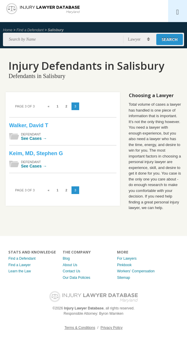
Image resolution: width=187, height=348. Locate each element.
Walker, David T (28, 125)
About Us (70, 265)
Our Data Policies (76, 278)
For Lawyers (126, 258)
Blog (66, 258)
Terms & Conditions (79, 328)
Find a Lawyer (19, 265)
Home (7, 30)
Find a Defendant (30, 30)
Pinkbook (124, 265)
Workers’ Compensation (136, 271)
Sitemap (123, 278)
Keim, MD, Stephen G (36, 153)
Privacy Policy (111, 328)
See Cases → (34, 138)
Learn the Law (19, 271)
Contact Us (71, 271)
